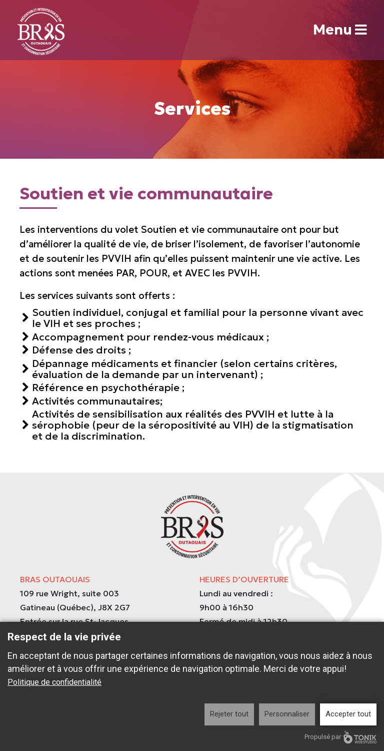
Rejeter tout (229, 713)
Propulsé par (340, 737)
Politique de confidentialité (55, 682)
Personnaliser (287, 713)
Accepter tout (348, 713)
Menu (339, 30)
